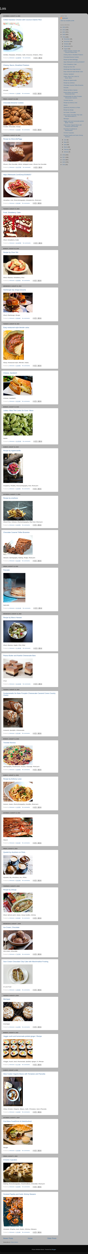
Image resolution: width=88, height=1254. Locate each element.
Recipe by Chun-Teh (10, 252)
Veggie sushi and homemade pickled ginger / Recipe (22, 1036)
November (67, 41)
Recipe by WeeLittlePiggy (12, 139)
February (66, 149)
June (65, 139)
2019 (64, 37)
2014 (64, 164)
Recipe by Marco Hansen (12, 617)
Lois (3, 8)
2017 (64, 157)
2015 (64, 162)
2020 (64, 34)
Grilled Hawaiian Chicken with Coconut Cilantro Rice (22, 20)
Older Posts (51, 1238)
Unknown (65, 18)
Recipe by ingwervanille (12, 451)
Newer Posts (8, 1238)
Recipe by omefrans (10, 498)
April (65, 144)
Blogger (54, 1249)
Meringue (6, 999)
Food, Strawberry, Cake (12, 212)
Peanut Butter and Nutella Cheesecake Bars (19, 655)
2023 (64, 27)
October (66, 44)
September (67, 46)
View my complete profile (67, 20)
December (67, 39)
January (66, 152)
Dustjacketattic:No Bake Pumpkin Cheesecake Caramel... (73, 97)
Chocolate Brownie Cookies (14, 103)
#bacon (66, 105)
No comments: (27, 58)
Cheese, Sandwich (10, 373)
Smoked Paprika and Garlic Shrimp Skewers (19, 1194)
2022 (64, 29)
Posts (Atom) (14, 1242)
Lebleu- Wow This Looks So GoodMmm (18, 410)
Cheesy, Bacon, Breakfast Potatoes (16, 65)
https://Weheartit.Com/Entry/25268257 (17, 175)
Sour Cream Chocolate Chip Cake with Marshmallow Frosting (25, 962)
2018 (64, 155)
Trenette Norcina (9, 743)
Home (30, 1238)
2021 (64, 32)
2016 (64, 159)
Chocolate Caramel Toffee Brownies (16, 532)
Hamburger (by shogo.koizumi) (14, 290)
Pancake (6, 570)
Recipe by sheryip (9, 890)
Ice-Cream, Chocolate (11, 927)
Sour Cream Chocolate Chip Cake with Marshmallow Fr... (73, 115)
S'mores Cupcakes (10, 1160)
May (65, 142)
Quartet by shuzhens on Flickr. (14, 852)
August (66, 48)
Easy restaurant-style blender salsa (16, 327)
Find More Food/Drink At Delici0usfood (18, 1121)
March (66, 147)
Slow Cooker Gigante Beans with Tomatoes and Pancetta (24, 1074)
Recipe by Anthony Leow (12, 779)
